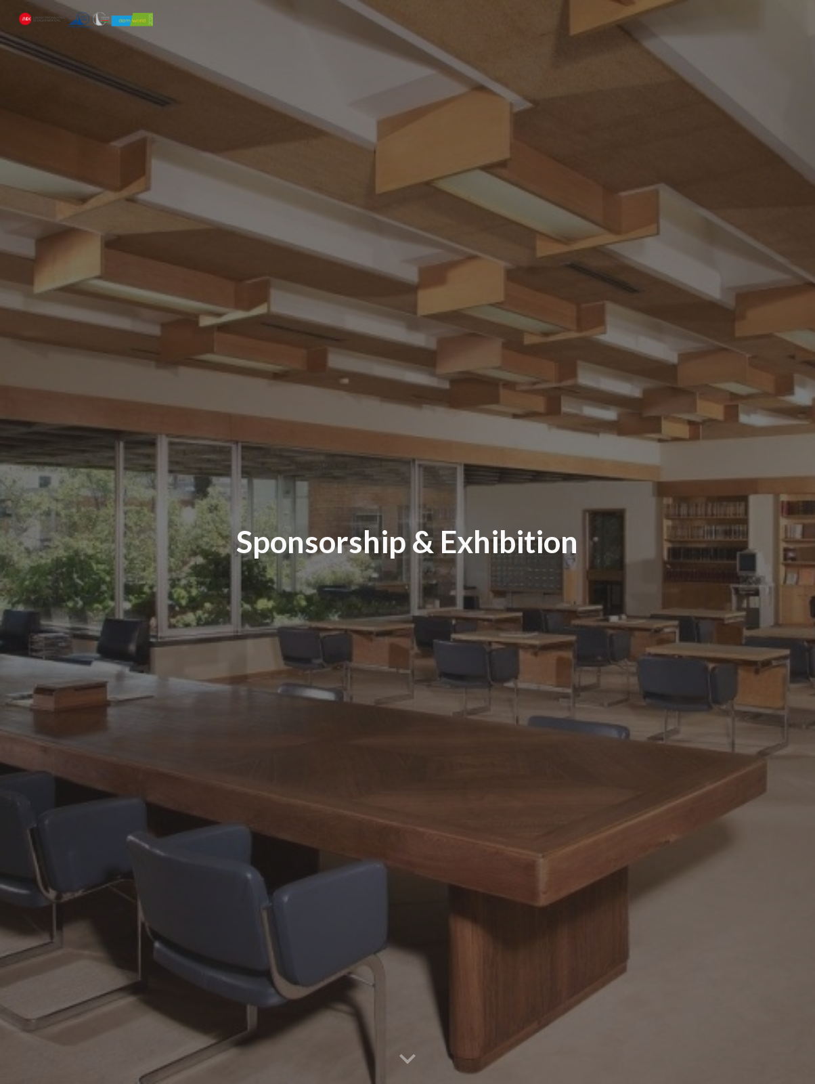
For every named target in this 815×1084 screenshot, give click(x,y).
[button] (407, 1059)
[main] (407, 542)
